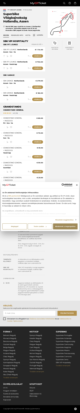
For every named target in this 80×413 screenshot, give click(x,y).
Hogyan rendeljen (10, 391)
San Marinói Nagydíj (37, 359)
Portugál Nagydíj (36, 366)
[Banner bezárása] (77, 185)
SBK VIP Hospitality (63, 363)
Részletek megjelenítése (64, 220)
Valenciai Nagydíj (36, 369)
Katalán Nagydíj (35, 338)
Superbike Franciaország (65, 353)
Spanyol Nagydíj (9, 359)
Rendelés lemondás (11, 397)
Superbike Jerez (62, 359)
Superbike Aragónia (63, 347)
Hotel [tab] (28, 35)
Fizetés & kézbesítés (11, 394)
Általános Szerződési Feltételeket (42, 319)
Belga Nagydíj (8, 347)
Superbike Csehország (64, 344)
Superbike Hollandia (63, 338)
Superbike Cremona (63, 356)
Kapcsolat (7, 400)
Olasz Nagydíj (8, 356)
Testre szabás (40, 226)
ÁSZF (32, 391)
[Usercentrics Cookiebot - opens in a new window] (63, 185)
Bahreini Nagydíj (9, 335)
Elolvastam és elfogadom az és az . (39, 320)
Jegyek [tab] (6, 35)
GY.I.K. (5, 388)
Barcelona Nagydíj (10, 341)
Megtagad (14, 226)
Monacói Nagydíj (9, 338)
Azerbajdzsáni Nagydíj (11, 363)
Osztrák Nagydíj (9, 344)
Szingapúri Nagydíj (10, 366)
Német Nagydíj (35, 353)
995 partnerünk (14, 196)
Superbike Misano (63, 350)
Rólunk (32, 388)
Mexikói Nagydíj (9, 369)
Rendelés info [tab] (17, 35)
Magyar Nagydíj (9, 350)
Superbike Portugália (64, 335)
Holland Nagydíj (9, 353)
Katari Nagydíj (8, 372)
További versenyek (10, 378)
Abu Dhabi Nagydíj (10, 375)
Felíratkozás (67, 313)
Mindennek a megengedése (65, 226)
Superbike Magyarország (65, 341)
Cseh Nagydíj (35, 347)
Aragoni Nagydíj (36, 356)
